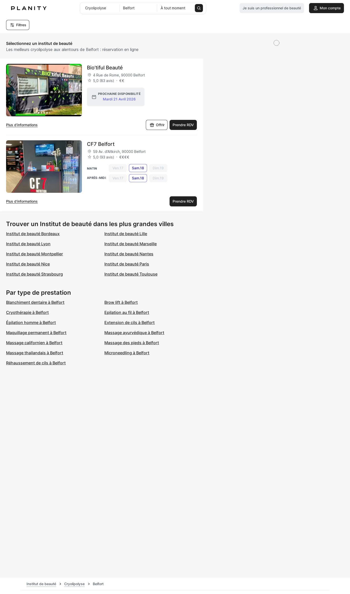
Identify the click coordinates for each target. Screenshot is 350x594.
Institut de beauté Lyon (28, 243)
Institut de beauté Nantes (128, 253)
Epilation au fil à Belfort (126, 312)
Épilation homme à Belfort (31, 322)
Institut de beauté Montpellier (34, 253)
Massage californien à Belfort (34, 342)
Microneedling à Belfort (126, 352)
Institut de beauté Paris (126, 263)
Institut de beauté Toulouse (130, 274)
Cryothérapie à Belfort (27, 312)
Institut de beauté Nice (28, 263)
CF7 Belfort (100, 144)
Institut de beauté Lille (125, 233)
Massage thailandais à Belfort (34, 352)
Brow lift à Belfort (121, 302)
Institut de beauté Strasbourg (34, 274)
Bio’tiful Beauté (105, 68)
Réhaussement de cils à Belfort (36, 362)
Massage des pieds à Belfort (131, 342)
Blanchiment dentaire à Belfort (35, 302)
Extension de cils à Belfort (129, 322)
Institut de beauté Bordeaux (33, 233)
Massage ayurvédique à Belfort (134, 332)
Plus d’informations (22, 125)
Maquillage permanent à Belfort (36, 332)
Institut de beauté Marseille (130, 243)
